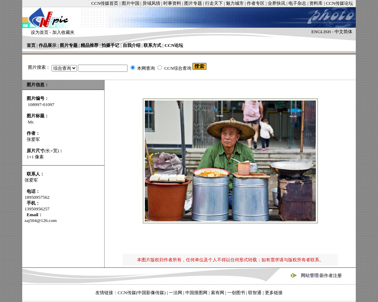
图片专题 (193, 3)
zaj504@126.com (41, 220)
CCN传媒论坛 (339, 3)
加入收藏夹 (63, 32)
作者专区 (256, 3)
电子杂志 (297, 3)
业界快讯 (276, 3)
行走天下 (214, 3)
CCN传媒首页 (104, 3)
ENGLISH (321, 31)
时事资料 (172, 3)
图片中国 (130, 3)
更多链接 (274, 292)
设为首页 (40, 32)
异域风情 (151, 3)
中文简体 (343, 31)
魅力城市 (235, 3)
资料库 (316, 3)
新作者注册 (331, 275)
